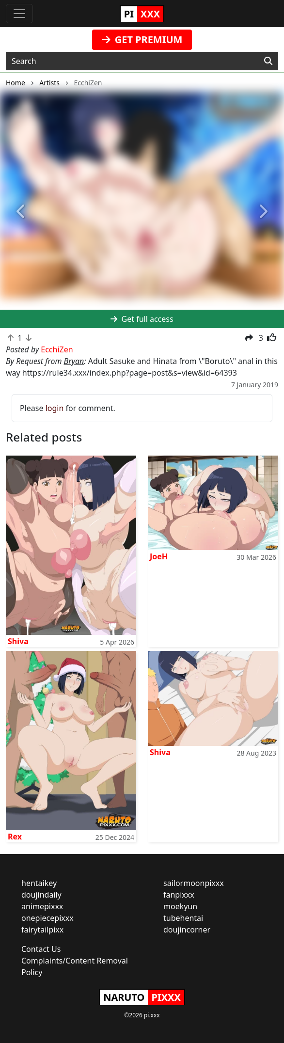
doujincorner (186, 929)
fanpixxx (178, 894)
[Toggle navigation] (19, 13)
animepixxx (42, 906)
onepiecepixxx (47, 918)
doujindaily (41, 894)
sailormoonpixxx (193, 883)
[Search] (268, 61)
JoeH (159, 556)
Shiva (18, 641)
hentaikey (39, 883)
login (55, 408)
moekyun (180, 906)
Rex (15, 836)
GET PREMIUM (142, 39)
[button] (21, 212)
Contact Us (41, 949)
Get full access (141, 319)
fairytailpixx (42, 929)
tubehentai (183, 918)
